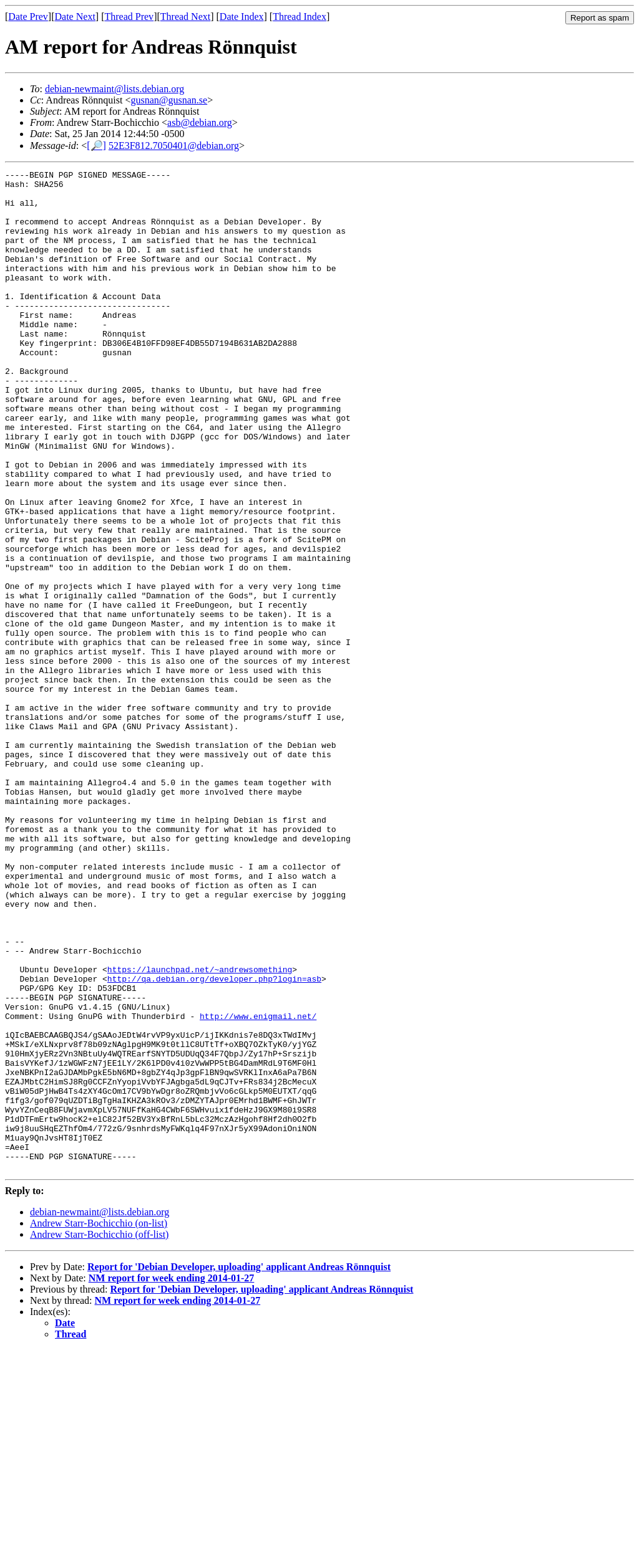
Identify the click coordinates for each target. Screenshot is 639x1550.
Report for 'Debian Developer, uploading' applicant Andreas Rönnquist (239, 1466)
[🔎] (96, 145)
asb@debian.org (199, 122)
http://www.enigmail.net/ (258, 1186)
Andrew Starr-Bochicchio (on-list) (98, 1423)
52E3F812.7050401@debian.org (174, 145)
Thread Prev (129, 16)
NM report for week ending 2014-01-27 (172, 1478)
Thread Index (299, 16)
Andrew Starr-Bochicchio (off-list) (99, 1434)
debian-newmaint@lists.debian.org (114, 89)
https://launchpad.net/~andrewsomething (199, 1130)
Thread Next (185, 16)
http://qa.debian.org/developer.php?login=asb (214, 1141)
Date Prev (28, 16)
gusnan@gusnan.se (168, 100)
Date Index (242, 16)
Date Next (75, 16)
